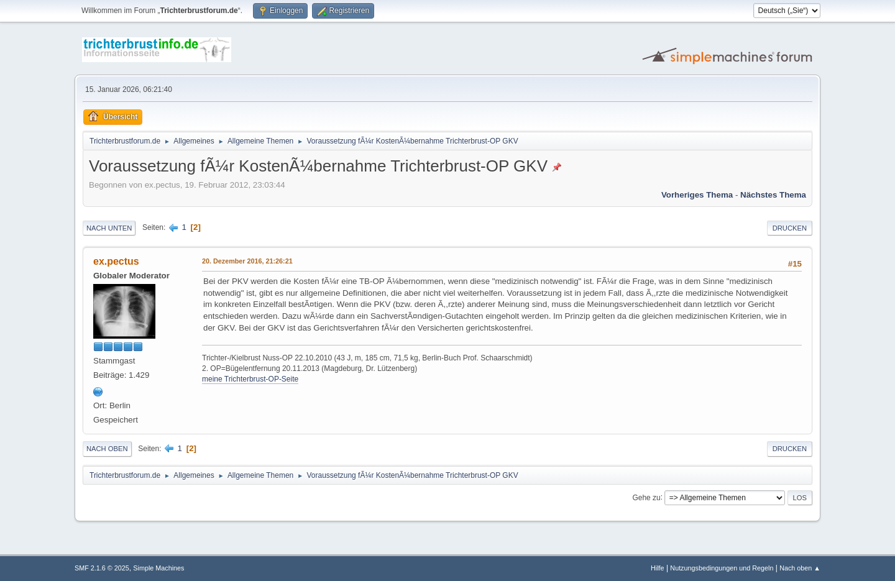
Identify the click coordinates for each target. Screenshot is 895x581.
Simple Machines (158, 568)
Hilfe (657, 568)
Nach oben (107, 448)
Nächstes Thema (773, 194)
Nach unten (109, 228)
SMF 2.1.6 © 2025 (102, 568)
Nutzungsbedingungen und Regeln (721, 568)
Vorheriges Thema (697, 194)
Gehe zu (646, 497)
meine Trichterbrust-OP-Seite (250, 379)
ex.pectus (116, 261)
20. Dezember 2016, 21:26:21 (247, 261)
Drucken (790, 228)
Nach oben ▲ (799, 568)
